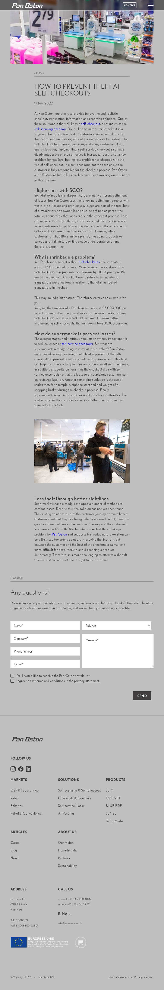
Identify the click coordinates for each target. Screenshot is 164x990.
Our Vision (65, 843)
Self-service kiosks (71, 806)
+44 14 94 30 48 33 (80, 898)
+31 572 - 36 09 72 (78, 904)
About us (67, 832)
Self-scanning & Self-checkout (79, 790)
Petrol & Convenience (26, 813)
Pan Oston (59, 534)
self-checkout (90, 124)
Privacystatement (144, 977)
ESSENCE (114, 798)
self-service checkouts (77, 344)
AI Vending (66, 813)
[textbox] (116, 626)
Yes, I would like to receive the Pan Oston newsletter (49, 676)
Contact (129, 5)
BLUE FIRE (114, 806)
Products (115, 780)
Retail (14, 798)
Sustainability (67, 866)
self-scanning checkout (50, 129)
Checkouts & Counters (74, 798)
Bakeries (16, 806)
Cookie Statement (119, 977)
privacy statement (86, 681)
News (14, 858)
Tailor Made (114, 821)
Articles (18, 832)
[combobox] (116, 625)
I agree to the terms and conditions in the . (55, 681)
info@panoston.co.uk (70, 923)
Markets (18, 780)
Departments (67, 850)
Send (142, 696)
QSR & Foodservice (24, 790)
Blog (13, 850)
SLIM (110, 790)
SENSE (111, 813)
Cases (14, 843)
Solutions (68, 780)
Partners (64, 858)
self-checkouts (89, 262)
